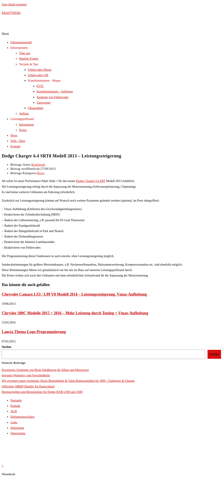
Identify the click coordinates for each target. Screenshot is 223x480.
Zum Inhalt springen (14, 4)
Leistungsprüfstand (22, 119)
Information (26, 124)
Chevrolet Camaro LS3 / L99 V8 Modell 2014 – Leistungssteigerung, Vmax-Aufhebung (74, 294)
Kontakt (15, 146)
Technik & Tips (28, 64)
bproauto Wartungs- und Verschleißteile (26, 375)
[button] (111, 34)
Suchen (6, 347)
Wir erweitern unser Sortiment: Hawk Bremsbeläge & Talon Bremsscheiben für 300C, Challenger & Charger (68, 380)
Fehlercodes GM (38, 75)
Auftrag (24, 113)
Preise (23, 130)
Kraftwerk (38, 164)
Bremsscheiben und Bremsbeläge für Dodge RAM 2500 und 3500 (42, 392)
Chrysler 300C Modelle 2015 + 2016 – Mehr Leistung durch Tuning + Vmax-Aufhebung (75, 313)
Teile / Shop (17, 141)
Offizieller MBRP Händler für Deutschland (28, 386)
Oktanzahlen (35, 108)
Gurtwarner (44, 102)
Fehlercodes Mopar (39, 69)
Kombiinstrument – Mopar (44, 80)
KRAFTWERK (11, 13)
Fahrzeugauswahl (21, 42)
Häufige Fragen (28, 58)
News (13, 135)
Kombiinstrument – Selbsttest (55, 91)
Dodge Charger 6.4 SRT (90, 181)
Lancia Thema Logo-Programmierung (34, 332)
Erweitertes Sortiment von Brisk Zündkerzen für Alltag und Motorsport (45, 370)
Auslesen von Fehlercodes (53, 97)
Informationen (19, 47)
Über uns (24, 53)
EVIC (40, 86)
